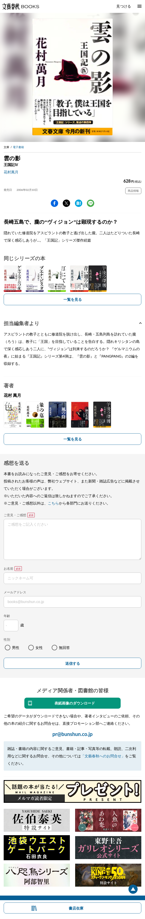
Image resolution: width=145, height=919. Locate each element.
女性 (39, 647)
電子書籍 (18, 147)
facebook (54, 203)
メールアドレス (15, 592)
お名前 (8, 568)
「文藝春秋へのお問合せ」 (103, 756)
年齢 (7, 616)
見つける (123, 6)
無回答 (64, 647)
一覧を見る (72, 299)
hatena (78, 203)
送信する (72, 663)
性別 (7, 639)
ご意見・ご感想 (15, 515)
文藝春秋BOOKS (20, 6)
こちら (53, 503)
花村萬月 (11, 172)
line (90, 203)
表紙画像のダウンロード (74, 703)
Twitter (66, 203)
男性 (15, 647)
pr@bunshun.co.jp (72, 734)
